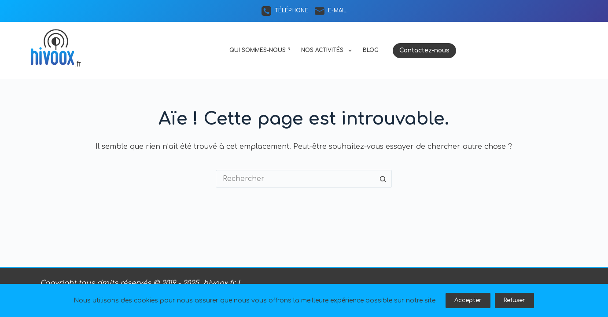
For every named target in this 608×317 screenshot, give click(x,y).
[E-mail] (330, 11)
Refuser (514, 300)
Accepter (468, 300)
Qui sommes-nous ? (259, 50)
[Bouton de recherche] (383, 179)
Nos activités (328, 50)
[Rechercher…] (295, 179)
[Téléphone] (285, 11)
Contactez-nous (424, 50)
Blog (371, 50)
